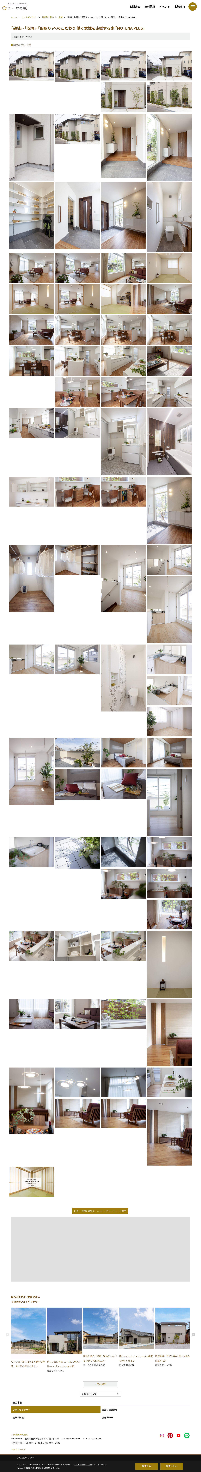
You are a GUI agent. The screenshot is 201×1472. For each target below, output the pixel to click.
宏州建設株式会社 (19, 1434)
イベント (164, 6)
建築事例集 (18, 1417)
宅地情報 (179, 6)
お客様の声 (107, 1417)
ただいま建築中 (110, 1409)
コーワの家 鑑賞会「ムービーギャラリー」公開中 (101, 1211)
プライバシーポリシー (83, 1464)
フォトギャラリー (21, 1409)
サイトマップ (19, 1449)
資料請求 (149, 6)
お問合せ (135, 6)
